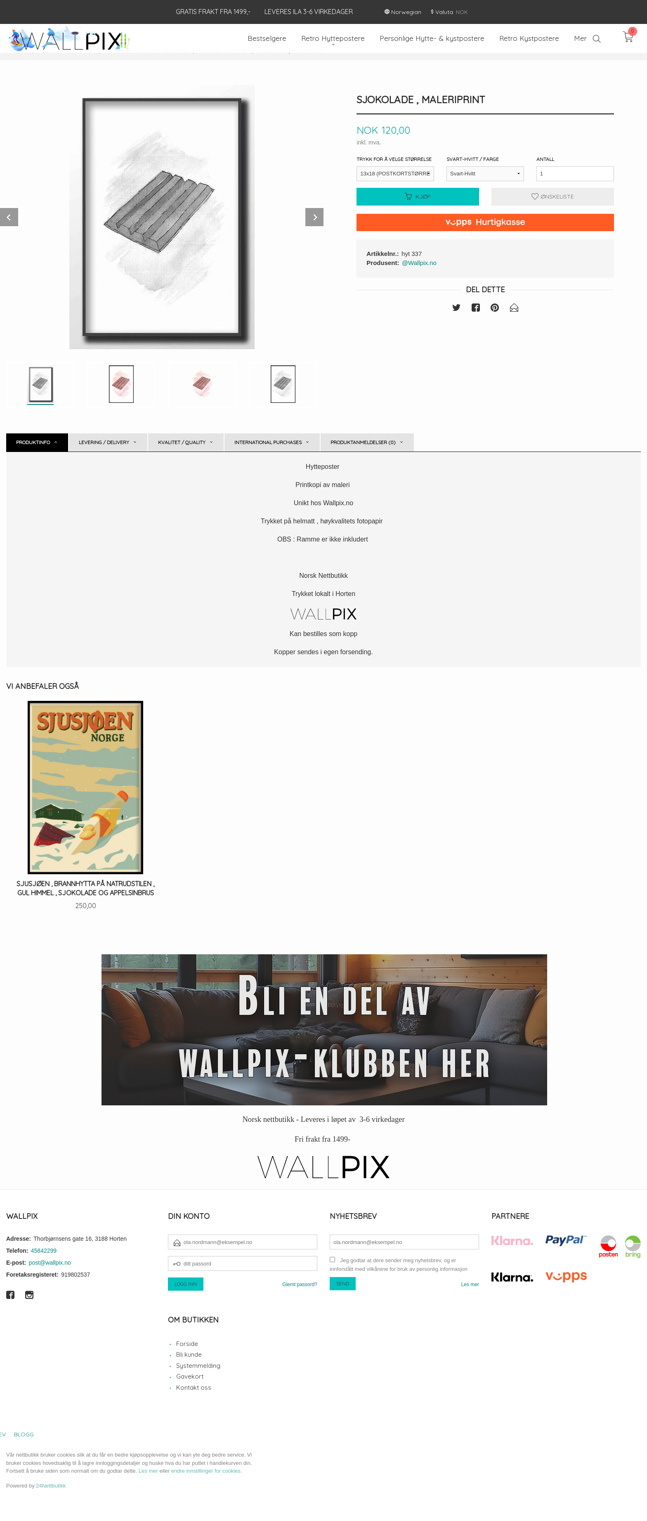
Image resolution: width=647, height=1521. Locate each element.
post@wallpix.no (50, 1262)
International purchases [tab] (268, 442)
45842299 (44, 1250)
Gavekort (189, 1376)
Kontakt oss (193, 1387)
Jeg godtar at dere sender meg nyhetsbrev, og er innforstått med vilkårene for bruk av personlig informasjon (399, 1264)
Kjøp (418, 196)
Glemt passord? (299, 1284)
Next (314, 217)
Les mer (470, 1284)
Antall (545, 159)
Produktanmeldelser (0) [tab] (363, 442)
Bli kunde (189, 1354)
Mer (580, 38)
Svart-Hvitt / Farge (472, 159)
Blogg (24, 1434)
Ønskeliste (552, 196)
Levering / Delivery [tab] (104, 442)
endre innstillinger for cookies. (206, 1471)
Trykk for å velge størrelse (394, 159)
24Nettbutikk (51, 1486)
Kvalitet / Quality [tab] (181, 442)
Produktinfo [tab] (33, 442)
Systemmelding (198, 1366)
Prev (9, 217)
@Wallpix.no (419, 262)
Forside (187, 1344)
